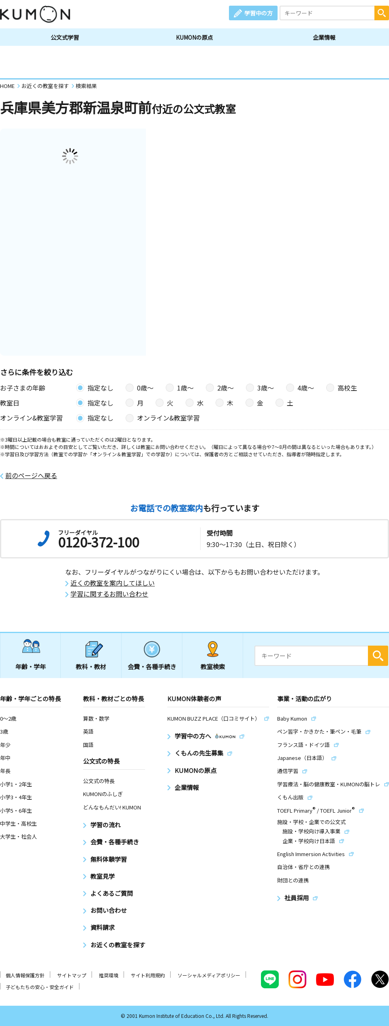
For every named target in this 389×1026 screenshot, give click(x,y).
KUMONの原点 (194, 37)
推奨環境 (108, 975)
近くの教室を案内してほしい (113, 583)
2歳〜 (225, 388)
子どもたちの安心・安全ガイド (40, 986)
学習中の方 (258, 13)
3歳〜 (265, 388)
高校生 (347, 388)
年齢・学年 (30, 666)
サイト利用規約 (148, 975)
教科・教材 (91, 666)
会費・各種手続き (152, 666)
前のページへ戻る (31, 475)
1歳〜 (185, 388)
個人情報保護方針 (25, 975)
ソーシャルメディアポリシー (208, 975)
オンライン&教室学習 (168, 418)
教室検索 (213, 666)
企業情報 (324, 37)
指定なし (100, 388)
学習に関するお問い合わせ (109, 594)
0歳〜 (145, 388)
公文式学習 (65, 37)
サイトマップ (71, 975)
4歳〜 (305, 388)
